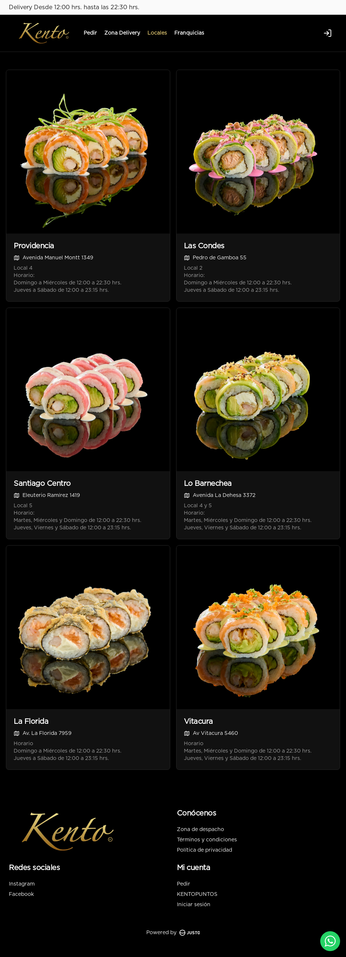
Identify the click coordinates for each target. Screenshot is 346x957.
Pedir (90, 33)
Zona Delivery (122, 33)
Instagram (22, 884)
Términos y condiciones (207, 839)
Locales (157, 33)
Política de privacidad (204, 850)
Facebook (21, 894)
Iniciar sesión (193, 904)
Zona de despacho (200, 829)
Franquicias (189, 33)
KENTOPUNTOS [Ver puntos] (197, 894)
